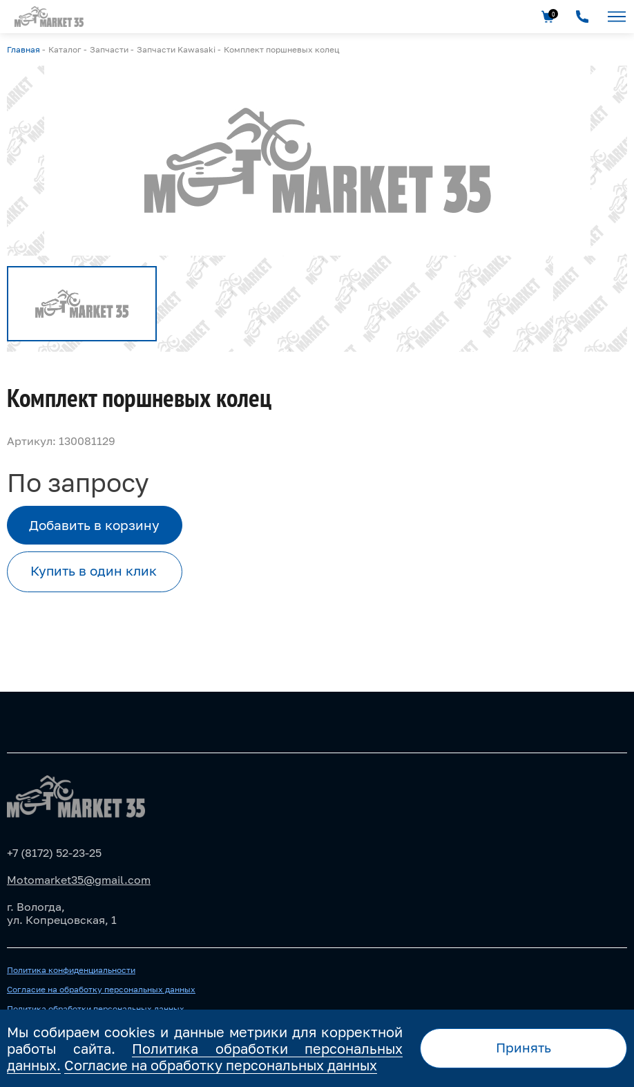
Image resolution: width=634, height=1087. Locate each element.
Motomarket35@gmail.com (79, 880)
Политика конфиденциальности (71, 970)
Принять (523, 1047)
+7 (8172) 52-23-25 (54, 853)
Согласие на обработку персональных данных (101, 989)
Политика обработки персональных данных (95, 1009)
